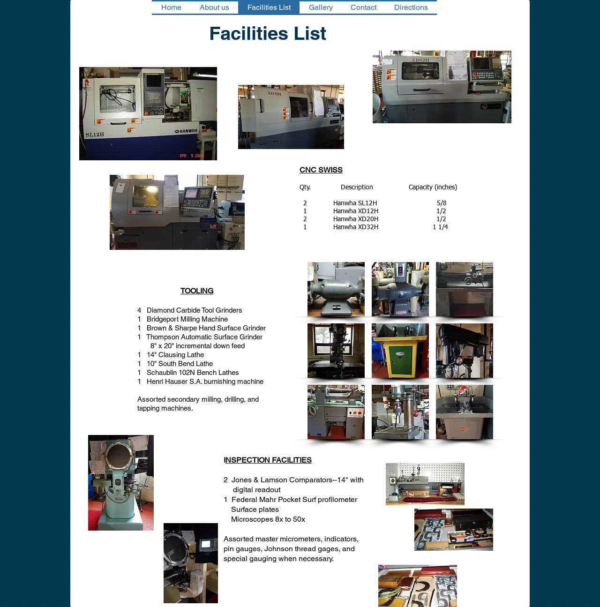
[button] (336, 289)
